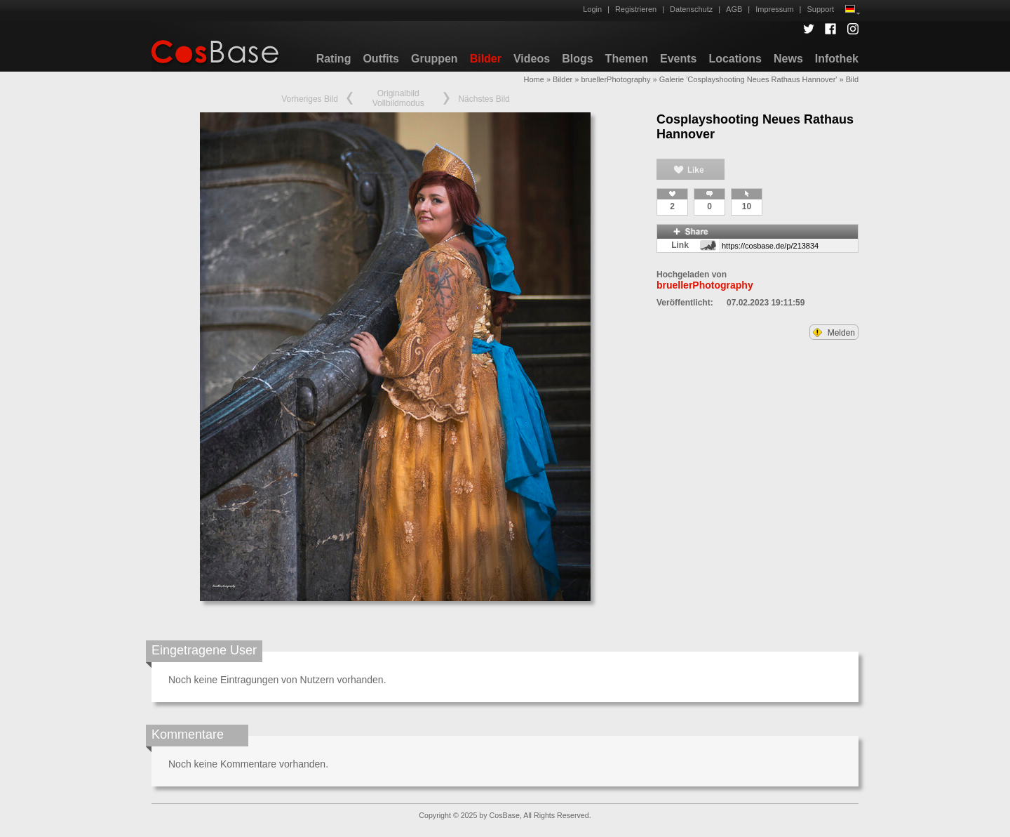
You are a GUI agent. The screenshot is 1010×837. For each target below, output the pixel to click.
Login (592, 9)
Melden (834, 333)
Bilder (485, 59)
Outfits (381, 59)
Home (533, 79)
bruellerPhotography (615, 79)
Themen (626, 59)
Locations (735, 59)
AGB (734, 9)
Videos (531, 59)
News (788, 59)
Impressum (774, 9)
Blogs (577, 59)
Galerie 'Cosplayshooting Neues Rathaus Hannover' (748, 79)
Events (678, 59)
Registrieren (635, 9)
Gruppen (434, 59)
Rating (333, 59)
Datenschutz (691, 9)
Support (820, 9)
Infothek (836, 59)
